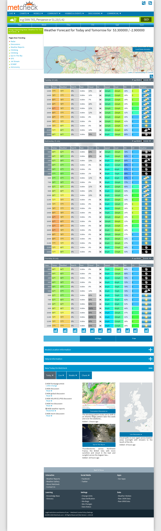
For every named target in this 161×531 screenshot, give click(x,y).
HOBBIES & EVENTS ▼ (74, 13)
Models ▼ (73, 375)
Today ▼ (50, 375)
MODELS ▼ (38, 13)
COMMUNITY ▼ (54, 13)
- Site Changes (86, 504)
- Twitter (84, 481)
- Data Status (86, 506)
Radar (13, 41)
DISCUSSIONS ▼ (95, 13)
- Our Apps (121, 479)
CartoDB (150, 72)
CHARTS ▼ (24, 13)
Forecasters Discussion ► (99, 411)
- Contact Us (50, 487)
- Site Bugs (85, 501)
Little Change (51, 385)
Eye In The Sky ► (99, 444)
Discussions (15, 44)
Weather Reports (17, 47)
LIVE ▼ (12, 13)
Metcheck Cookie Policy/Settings (81, 512)
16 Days (98, 338)
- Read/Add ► (50, 410)
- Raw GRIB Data (123, 501)
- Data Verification (88, 498)
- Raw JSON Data (123, 498)
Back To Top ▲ (99, 470)
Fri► (134, 338)
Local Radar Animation (142, 49)
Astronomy (15, 67)
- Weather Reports (52, 479)
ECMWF (14, 64)
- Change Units (86, 496)
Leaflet (130, 72)
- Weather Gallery (52, 481)
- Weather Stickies (124, 496)
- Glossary (49, 498)
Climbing (14, 50)
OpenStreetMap (140, 72)
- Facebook (85, 479)
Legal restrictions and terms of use (57, 512)
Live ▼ (61, 375)
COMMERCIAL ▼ (114, 13)
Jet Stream (15, 61)
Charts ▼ (86, 375)
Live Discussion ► (136, 434)
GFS (12, 58)
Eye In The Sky (16, 55)
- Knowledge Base (52, 496)
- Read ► (49, 390)
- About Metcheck (52, 484)
